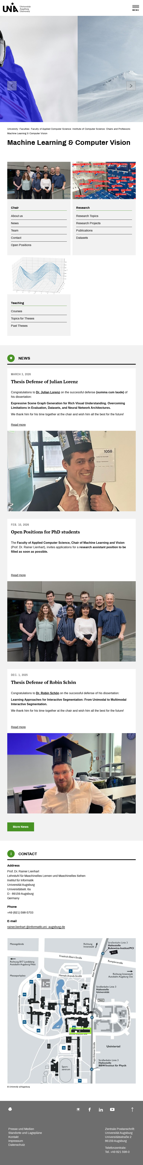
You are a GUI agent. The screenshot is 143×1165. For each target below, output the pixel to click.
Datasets (82, 237)
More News (20, 826)
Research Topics (87, 216)
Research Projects (88, 223)
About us (17, 216)
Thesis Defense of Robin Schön (43, 682)
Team (14, 230)
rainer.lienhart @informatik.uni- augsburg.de (36, 926)
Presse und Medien (21, 1129)
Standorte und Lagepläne (25, 1132)
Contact (16, 237)
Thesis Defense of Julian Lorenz (44, 382)
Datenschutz (16, 1144)
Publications (84, 230)
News (15, 223)
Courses (16, 311)
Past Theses (19, 325)
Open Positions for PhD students (45, 532)
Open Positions (21, 245)
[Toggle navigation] (135, 8)
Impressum (15, 1140)
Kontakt (13, 1137)
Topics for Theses (22, 318)
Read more (18, 424)
